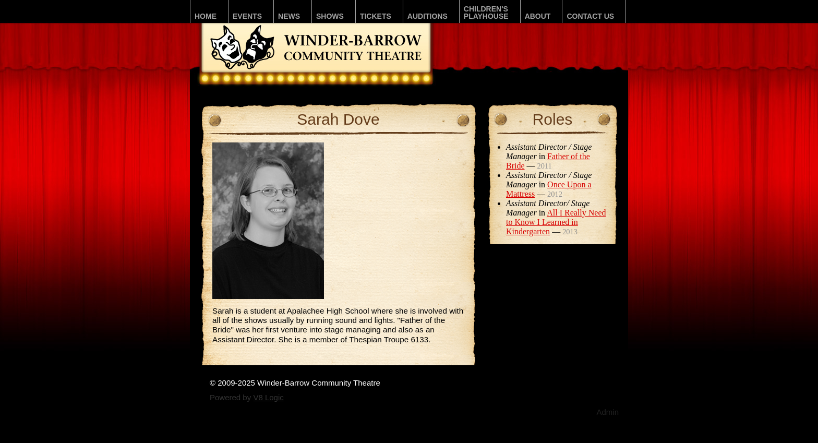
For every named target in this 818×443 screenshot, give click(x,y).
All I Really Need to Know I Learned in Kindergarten (556, 222)
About (538, 16)
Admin (607, 412)
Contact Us (590, 16)
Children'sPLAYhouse (486, 12)
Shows (330, 16)
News (289, 16)
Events (247, 16)
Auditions (427, 16)
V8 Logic (268, 397)
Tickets (375, 16)
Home (205, 16)
